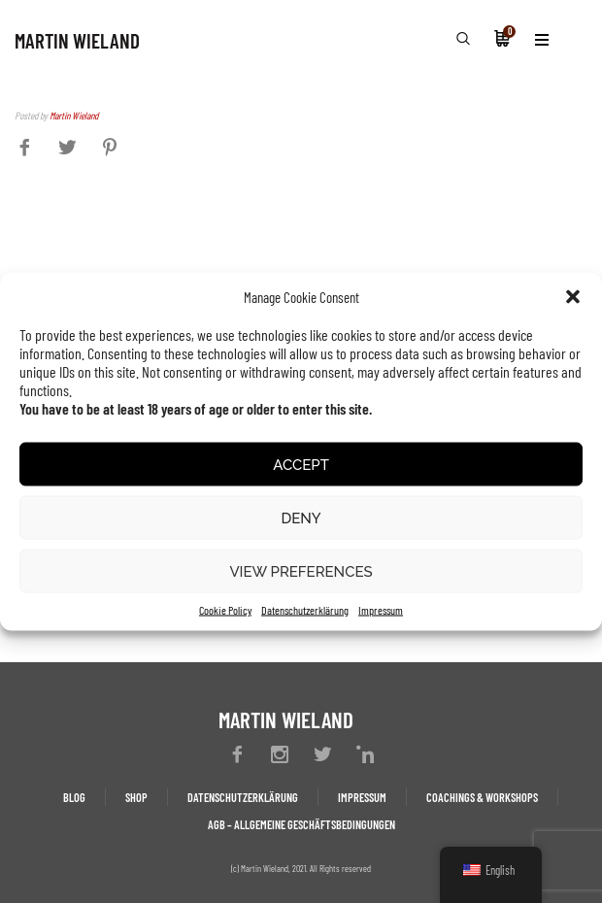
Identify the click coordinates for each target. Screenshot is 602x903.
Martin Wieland (74, 115)
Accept (301, 464)
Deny (300, 517)
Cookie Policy (225, 610)
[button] (573, 297)
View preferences (300, 571)
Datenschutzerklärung (305, 610)
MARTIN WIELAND (77, 40)
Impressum (380, 610)
